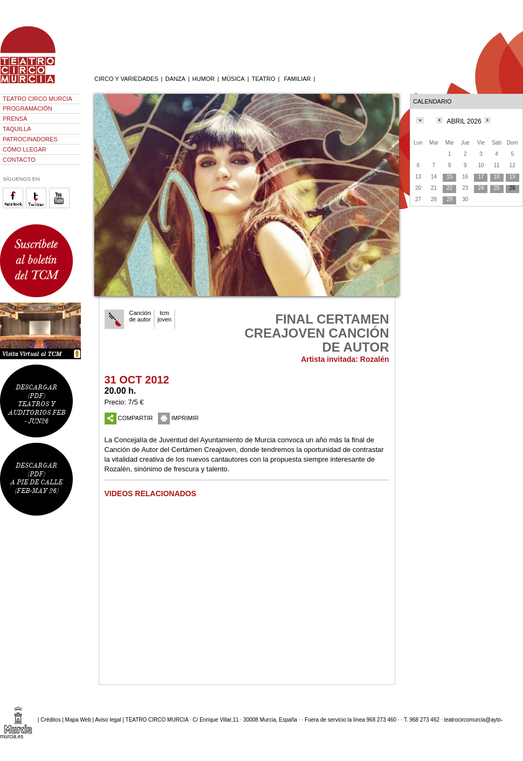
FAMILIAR (297, 79)
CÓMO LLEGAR (24, 149)
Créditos (50, 720)
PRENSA (15, 118)
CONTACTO (19, 159)
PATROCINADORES (30, 139)
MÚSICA (233, 79)
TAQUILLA (17, 129)
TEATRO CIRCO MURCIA (37, 98)
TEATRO (264, 79)
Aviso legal (108, 720)
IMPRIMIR (178, 418)
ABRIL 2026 (464, 121)
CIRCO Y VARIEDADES (126, 79)
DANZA (175, 79)
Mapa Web (78, 720)
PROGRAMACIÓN (27, 108)
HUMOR (203, 79)
